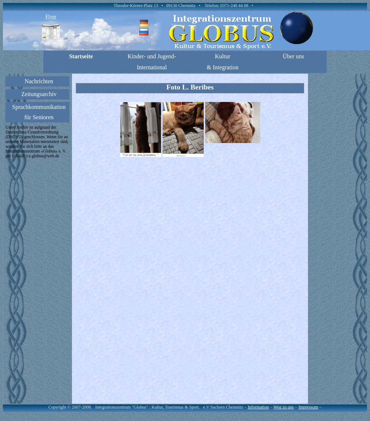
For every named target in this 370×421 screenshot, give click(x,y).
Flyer (51, 16)
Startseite (81, 56)
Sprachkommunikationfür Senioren (39, 112)
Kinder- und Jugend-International (151, 61)
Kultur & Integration (223, 61)
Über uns (293, 56)
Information (258, 407)
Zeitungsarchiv (39, 94)
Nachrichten (39, 81)
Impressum (308, 407)
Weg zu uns (283, 407)
